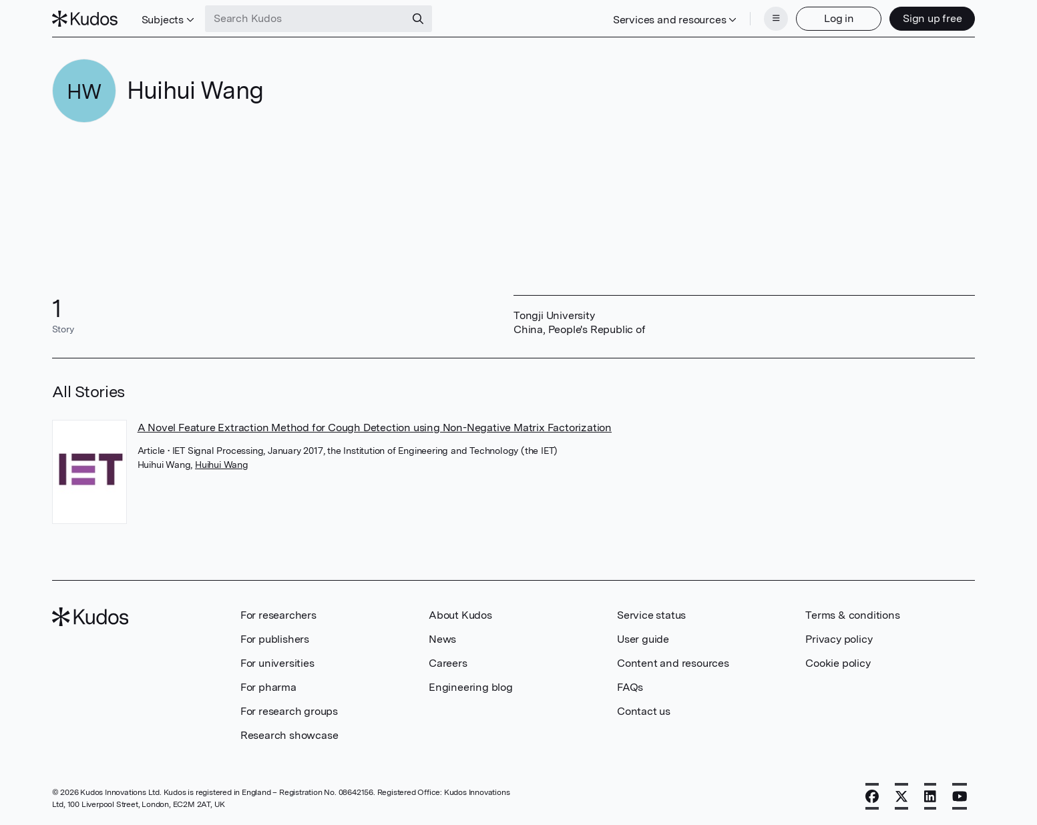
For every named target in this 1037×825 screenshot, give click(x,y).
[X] (901, 796)
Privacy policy (838, 639)
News (442, 639)
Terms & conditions (852, 615)
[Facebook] (872, 796)
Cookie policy (837, 663)
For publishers (274, 639)
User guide (643, 639)
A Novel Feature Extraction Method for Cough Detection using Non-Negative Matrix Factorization (375, 427)
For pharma (268, 687)
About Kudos (460, 615)
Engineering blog (471, 687)
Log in (839, 18)
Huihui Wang (221, 464)
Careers (448, 663)
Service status (651, 615)
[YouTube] (960, 796)
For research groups (289, 711)
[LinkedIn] (930, 796)
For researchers (278, 615)
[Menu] (776, 19)
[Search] (418, 18)
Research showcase (289, 735)
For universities (277, 663)
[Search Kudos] (305, 18)
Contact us (643, 711)
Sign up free (932, 18)
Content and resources (673, 663)
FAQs (630, 687)
